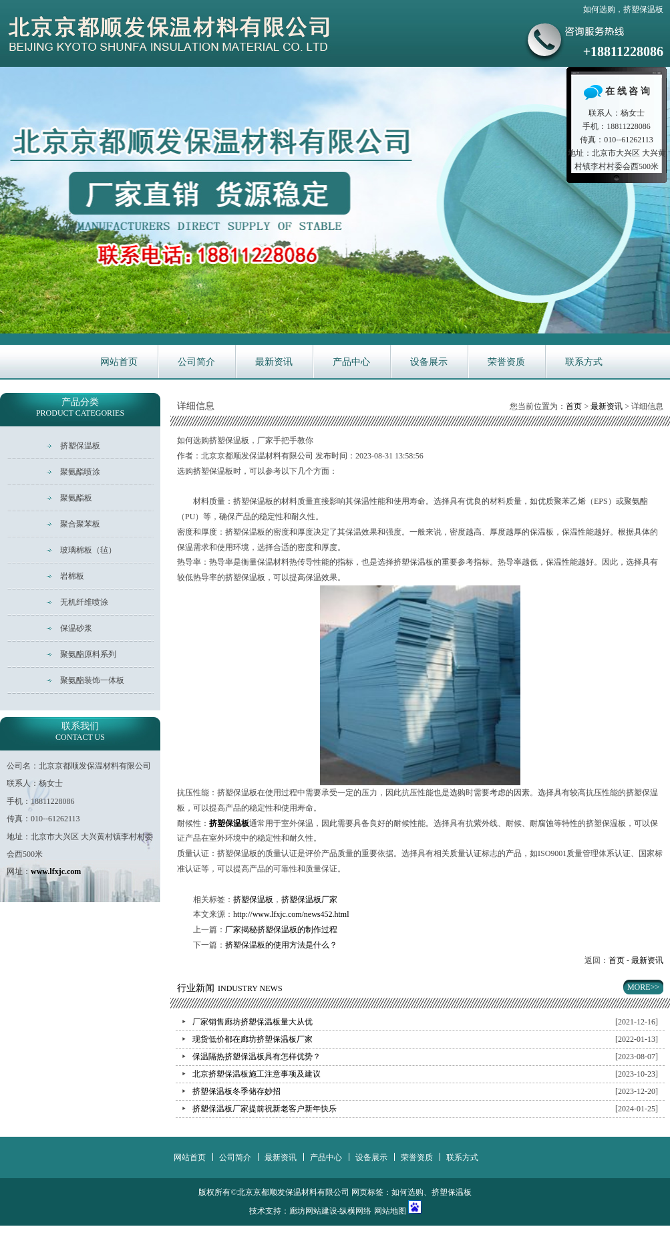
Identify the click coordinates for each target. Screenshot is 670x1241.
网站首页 (119, 362)
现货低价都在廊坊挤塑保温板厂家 (252, 1039)
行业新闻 (230, 988)
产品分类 (80, 407)
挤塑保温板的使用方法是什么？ (281, 945)
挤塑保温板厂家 (309, 899)
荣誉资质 (506, 362)
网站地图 (390, 1211)
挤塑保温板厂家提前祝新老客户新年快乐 (264, 1108)
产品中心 (351, 362)
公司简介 (196, 362)
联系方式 (584, 362)
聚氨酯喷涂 (80, 471)
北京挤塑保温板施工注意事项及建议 (256, 1074)
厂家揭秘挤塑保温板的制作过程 (281, 929)
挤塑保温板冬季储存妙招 (236, 1091)
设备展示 (429, 362)
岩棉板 (72, 576)
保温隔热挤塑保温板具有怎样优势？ (256, 1056)
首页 (574, 406)
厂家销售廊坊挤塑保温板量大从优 (252, 1021)
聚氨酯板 (76, 498)
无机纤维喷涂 (84, 602)
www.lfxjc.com (56, 871)
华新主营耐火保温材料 (335, 200)
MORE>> (643, 987)
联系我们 (80, 731)
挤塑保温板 (253, 899)
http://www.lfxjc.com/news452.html (291, 914)
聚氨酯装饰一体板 (92, 680)
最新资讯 (274, 362)
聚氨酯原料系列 (88, 654)
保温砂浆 (76, 628)
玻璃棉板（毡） (88, 550)
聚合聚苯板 (80, 524)
